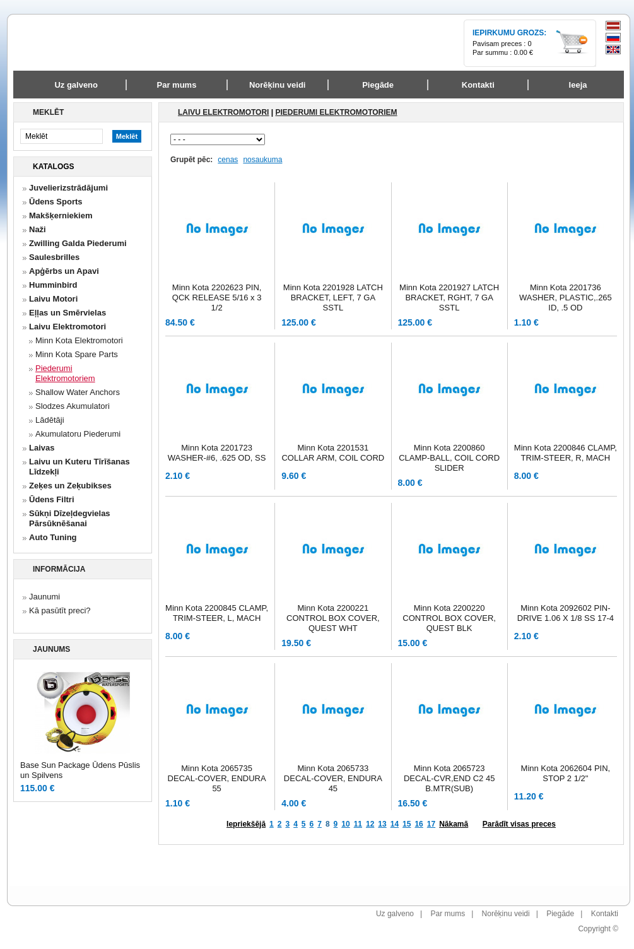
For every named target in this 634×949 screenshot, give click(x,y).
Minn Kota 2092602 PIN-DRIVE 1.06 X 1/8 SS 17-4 (565, 613)
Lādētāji (49, 420)
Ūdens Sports (56, 201)
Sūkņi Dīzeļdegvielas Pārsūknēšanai (69, 518)
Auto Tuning (53, 537)
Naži (37, 229)
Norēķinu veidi (506, 913)
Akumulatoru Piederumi (77, 434)
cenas (228, 159)
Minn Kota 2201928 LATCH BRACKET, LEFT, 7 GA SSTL (333, 297)
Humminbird (53, 285)
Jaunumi (44, 596)
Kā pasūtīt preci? (60, 610)
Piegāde (560, 913)
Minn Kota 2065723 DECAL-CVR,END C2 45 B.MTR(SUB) (449, 778)
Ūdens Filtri (51, 499)
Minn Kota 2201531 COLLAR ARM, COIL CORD (332, 453)
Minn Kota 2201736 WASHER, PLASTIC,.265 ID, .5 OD (565, 297)
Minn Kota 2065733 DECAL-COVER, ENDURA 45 (333, 778)
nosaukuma (262, 159)
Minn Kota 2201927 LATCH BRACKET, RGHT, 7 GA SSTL (449, 297)
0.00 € (523, 52)
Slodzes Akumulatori (72, 406)
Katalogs (53, 166)
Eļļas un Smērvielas (67, 312)
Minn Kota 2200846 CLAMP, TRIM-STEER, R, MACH (565, 453)
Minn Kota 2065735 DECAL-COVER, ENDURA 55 (217, 778)
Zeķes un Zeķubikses (70, 485)
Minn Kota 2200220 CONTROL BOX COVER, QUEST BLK (449, 618)
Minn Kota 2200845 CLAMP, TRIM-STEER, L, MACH (216, 613)
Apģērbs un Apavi (64, 271)
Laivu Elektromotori (67, 326)
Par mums (447, 913)
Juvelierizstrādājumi (68, 187)
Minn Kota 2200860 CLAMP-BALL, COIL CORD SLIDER (449, 458)
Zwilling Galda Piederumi (78, 243)
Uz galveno (76, 85)
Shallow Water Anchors (77, 392)
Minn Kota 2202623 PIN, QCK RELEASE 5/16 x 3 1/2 (217, 297)
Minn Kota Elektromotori (79, 340)
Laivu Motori (53, 299)
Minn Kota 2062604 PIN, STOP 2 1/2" (566, 773)
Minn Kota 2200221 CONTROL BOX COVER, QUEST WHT (333, 618)
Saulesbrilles (54, 257)
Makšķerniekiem (60, 215)
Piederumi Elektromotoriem (65, 373)
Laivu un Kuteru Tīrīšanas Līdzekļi (79, 466)
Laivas (41, 447)
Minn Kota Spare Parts (76, 354)
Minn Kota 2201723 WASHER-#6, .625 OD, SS (217, 453)
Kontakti (604, 913)
